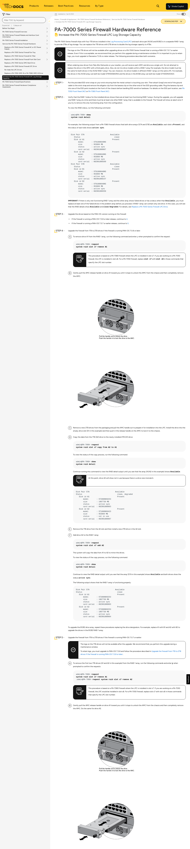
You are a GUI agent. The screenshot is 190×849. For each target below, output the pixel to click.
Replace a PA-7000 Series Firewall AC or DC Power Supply (22, 48)
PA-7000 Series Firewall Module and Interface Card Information (20, 36)
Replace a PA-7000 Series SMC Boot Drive (19, 63)
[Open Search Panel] (158, 6)
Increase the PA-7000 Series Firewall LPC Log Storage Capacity (22, 77)
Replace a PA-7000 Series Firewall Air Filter (20, 56)
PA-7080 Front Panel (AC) (98, 91)
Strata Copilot (176, 6)
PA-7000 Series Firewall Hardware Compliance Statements (19, 86)
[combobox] (24, 20)
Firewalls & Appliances (68, 19)
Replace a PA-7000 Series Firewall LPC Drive (20, 66)
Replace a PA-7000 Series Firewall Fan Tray (20, 52)
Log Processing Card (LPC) (121, 41)
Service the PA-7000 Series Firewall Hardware (19, 44)
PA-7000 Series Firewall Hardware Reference (94, 19)
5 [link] (128, 223)
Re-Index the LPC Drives (13, 70)
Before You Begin (8, 28)
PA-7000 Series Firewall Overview (14, 32)
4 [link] (127, 219)
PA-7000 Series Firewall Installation (15, 40)
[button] (188, 679)
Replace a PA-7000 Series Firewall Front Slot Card (22, 59)
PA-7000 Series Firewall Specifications (16, 82)
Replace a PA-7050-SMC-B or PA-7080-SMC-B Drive (23, 73)
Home (56, 19)
